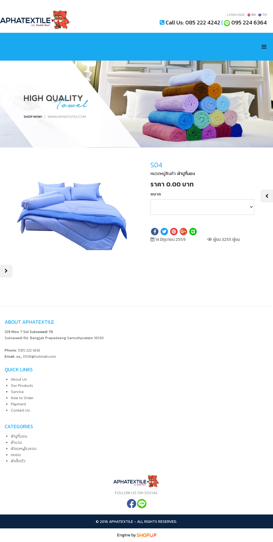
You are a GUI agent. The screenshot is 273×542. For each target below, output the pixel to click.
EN (251, 14)
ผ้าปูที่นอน (186, 173)
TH (262, 14)
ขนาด (155, 194)
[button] (123, 168)
